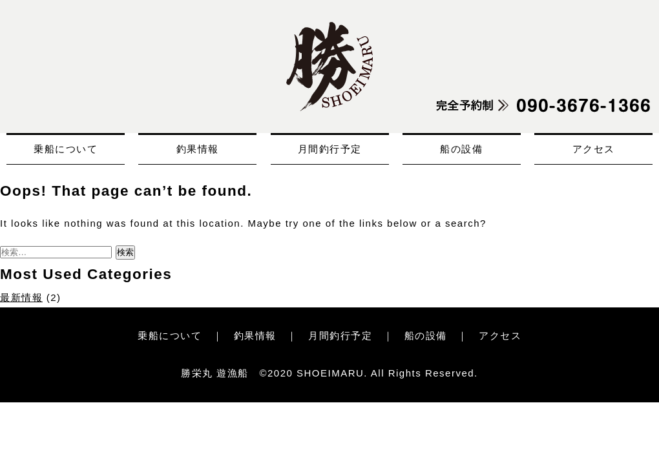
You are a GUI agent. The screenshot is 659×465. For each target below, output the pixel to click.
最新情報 (21, 297)
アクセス (593, 148)
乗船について (66, 148)
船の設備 (461, 148)
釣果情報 (197, 148)
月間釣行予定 (330, 148)
